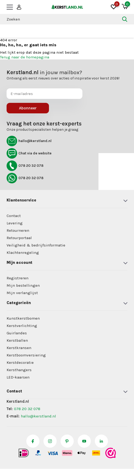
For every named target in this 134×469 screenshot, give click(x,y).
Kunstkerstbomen (23, 318)
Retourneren (18, 230)
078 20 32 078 (25, 165)
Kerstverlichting (22, 325)
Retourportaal (19, 237)
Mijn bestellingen (23, 285)
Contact (14, 215)
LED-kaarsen (18, 377)
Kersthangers (19, 369)
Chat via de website (29, 153)
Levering (15, 223)
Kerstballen (17, 340)
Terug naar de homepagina (24, 57)
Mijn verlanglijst (22, 292)
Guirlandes (17, 333)
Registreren (17, 278)
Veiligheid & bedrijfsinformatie (36, 245)
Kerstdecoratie (20, 362)
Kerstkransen (19, 347)
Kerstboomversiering (26, 355)
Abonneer (28, 108)
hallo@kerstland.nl (29, 141)
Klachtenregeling (23, 252)
